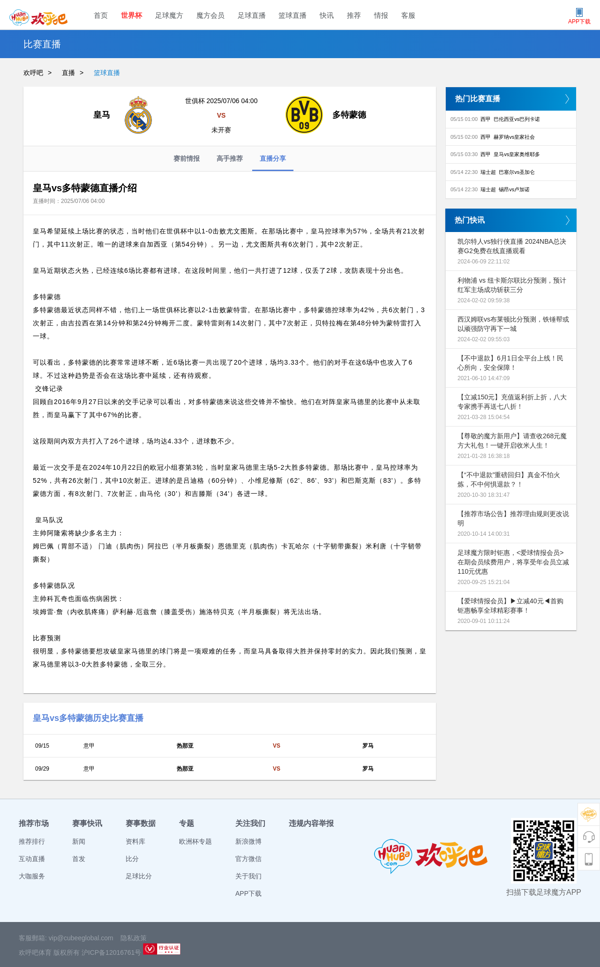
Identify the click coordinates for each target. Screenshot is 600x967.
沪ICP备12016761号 (112, 952)
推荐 (354, 15)
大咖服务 (32, 876)
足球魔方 (169, 15)
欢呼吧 (33, 72)
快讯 (327, 15)
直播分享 (272, 163)
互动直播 (32, 858)
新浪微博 (248, 841)
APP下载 (248, 893)
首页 (101, 15)
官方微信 (248, 858)
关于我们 (248, 876)
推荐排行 (32, 841)
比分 (132, 858)
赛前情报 (186, 158)
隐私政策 (133, 938)
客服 (408, 15)
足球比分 (139, 876)
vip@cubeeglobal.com (81, 938)
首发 (78, 858)
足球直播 (252, 15)
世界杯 (131, 15)
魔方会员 (210, 15)
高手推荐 (230, 158)
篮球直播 (292, 15)
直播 (68, 72)
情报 (381, 15)
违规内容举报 (311, 823)
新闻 (78, 841)
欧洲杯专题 (195, 841)
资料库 (135, 841)
